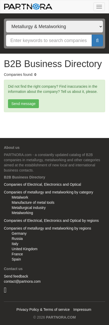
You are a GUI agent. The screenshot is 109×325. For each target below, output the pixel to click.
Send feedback (16, 276)
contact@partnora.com (22, 281)
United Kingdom (25, 249)
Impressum (82, 309)
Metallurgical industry (29, 208)
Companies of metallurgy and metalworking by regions (47, 228)
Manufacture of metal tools (33, 202)
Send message (23, 104)
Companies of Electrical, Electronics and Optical (42, 184)
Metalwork (20, 197)
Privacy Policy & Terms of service (43, 309)
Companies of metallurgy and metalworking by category (48, 192)
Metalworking (22, 213)
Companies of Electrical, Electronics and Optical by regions (51, 220)
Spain (16, 259)
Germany (19, 233)
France (17, 254)
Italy (15, 244)
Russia (17, 239)
